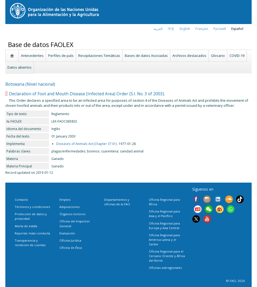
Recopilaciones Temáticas (99, 55)
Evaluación (67, 233)
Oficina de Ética (70, 248)
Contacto (21, 200)
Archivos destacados (189, 55)
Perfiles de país (61, 55)
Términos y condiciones (32, 207)
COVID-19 (236, 55)
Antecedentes (32, 55)
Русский (219, 28)
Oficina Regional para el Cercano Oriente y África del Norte (167, 255)
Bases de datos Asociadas (146, 55)
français (201, 28)
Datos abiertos (19, 67)
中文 (171, 28)
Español (237, 28)
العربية (158, 28)
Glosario (218, 55)
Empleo (65, 200)
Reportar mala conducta (32, 233)
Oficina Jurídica (70, 240)
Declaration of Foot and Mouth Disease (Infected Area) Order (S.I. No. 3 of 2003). (87, 94)
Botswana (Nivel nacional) (30, 84)
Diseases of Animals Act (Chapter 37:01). (87, 143)
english (185, 28)
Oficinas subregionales (165, 268)
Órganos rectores (72, 214)
